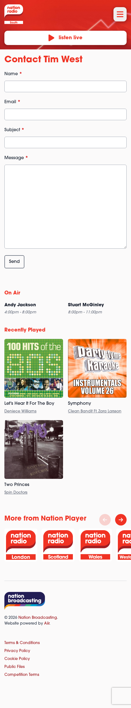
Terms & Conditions (22, 643)
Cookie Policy (17, 659)
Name (13, 74)
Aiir (46, 624)
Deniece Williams (20, 411)
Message (16, 158)
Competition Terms (21, 675)
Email (12, 102)
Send (14, 262)
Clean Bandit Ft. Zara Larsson (94, 411)
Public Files (14, 667)
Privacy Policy (17, 651)
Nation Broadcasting (37, 618)
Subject (14, 130)
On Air (12, 293)
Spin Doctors (15, 493)
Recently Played (24, 330)
